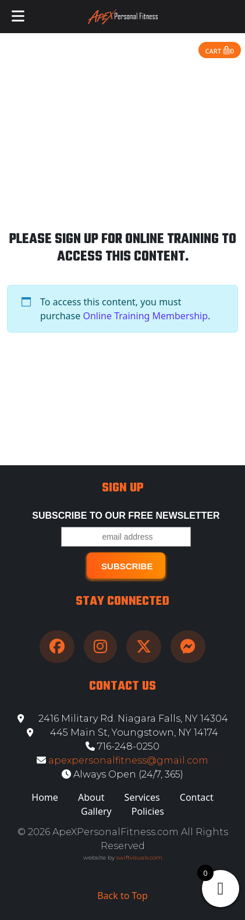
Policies (148, 811)
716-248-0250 (122, 746)
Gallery (96, 811)
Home (44, 797)
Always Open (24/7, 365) (122, 774)
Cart (219, 51)
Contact (197, 797)
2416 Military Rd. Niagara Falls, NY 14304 (122, 718)
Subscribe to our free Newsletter (125, 515)
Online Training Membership (145, 315)
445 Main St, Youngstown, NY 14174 (122, 732)
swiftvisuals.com (139, 857)
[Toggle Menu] (18, 16)
